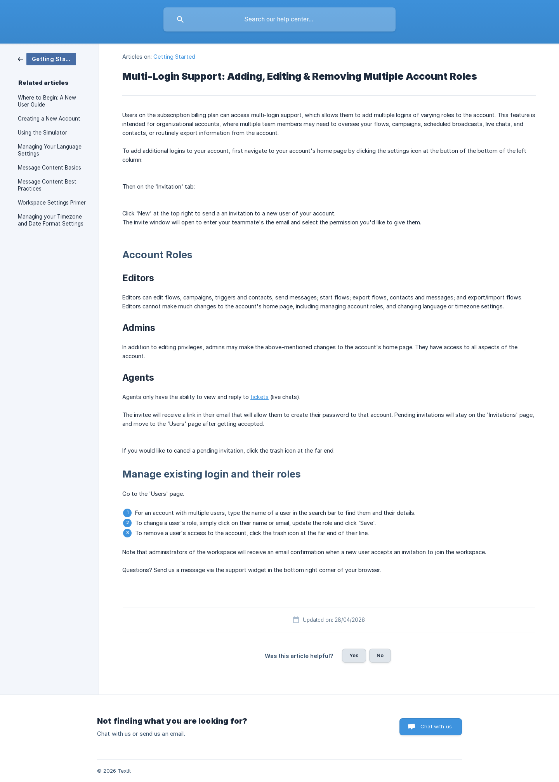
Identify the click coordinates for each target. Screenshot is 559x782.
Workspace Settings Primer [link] (52, 202)
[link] (47, 58)
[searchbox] (279, 19)
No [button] (380, 655)
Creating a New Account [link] (49, 118)
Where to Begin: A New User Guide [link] (47, 101)
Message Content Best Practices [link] (47, 185)
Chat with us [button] (436, 726)
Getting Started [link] (174, 56)
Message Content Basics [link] (49, 167)
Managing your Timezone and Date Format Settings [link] (50, 220)
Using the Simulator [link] (42, 132)
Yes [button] (354, 655)
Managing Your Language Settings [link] (50, 150)
